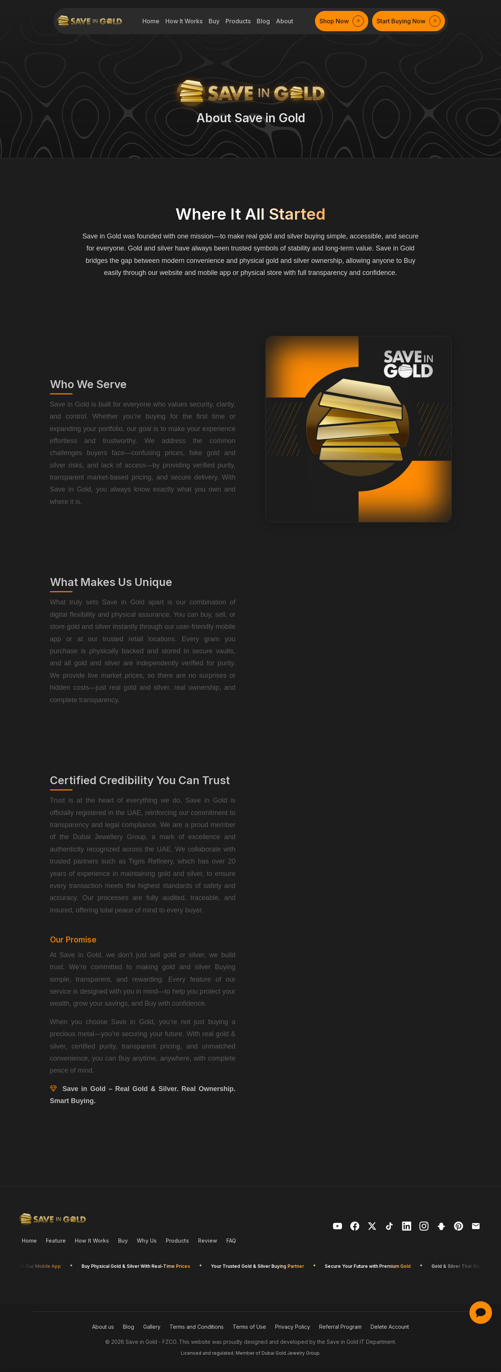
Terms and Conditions (197, 1326)
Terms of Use (249, 1326)
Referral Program (340, 1326)
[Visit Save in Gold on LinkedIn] (407, 1228)
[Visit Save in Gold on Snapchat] (442, 1228)
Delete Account (390, 1326)
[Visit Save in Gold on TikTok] (390, 1228)
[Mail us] (477, 1228)
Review (207, 1240)
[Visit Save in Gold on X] (373, 1228)
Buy (123, 1240)
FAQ (231, 1240)
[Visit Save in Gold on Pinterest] (459, 1228)
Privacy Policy (292, 1326)
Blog (128, 1326)
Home (29, 1240)
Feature (56, 1240)
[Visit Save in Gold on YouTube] (338, 1228)
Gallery (151, 1326)
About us (103, 1326)
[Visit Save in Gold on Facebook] (356, 1228)
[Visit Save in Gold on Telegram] (425, 1228)
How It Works (92, 1240)
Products (177, 1240)
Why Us (147, 1240)
